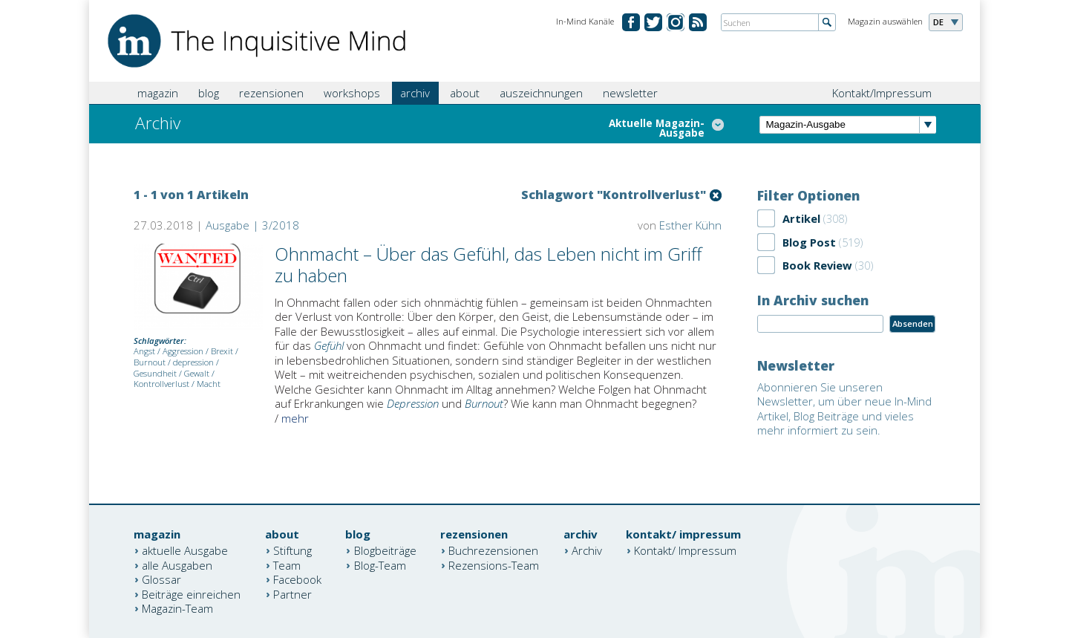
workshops (352, 92)
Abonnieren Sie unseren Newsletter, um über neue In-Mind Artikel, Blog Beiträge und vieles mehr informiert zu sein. (844, 409)
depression (193, 362)
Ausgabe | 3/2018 (252, 225)
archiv (415, 92)
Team (287, 564)
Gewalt (196, 373)
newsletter (630, 92)
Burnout (150, 362)
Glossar (161, 579)
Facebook (297, 579)
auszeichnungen (541, 92)
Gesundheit (155, 373)
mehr (295, 418)
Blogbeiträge (385, 550)
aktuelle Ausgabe (185, 550)
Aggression (183, 351)
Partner (292, 593)
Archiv (587, 550)
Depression (413, 403)
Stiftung (292, 550)
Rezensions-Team (493, 564)
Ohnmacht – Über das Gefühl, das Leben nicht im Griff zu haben (488, 264)
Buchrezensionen (493, 550)
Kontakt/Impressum (882, 92)
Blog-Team (380, 564)
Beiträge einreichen (191, 593)
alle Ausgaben (177, 564)
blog (208, 92)
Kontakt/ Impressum (685, 550)
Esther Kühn (690, 225)
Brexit (222, 351)
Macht (208, 383)
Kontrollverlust (161, 383)
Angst (144, 351)
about (465, 92)
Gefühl (329, 345)
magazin (157, 92)
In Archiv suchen (813, 300)
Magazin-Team (177, 608)
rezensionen (271, 92)
